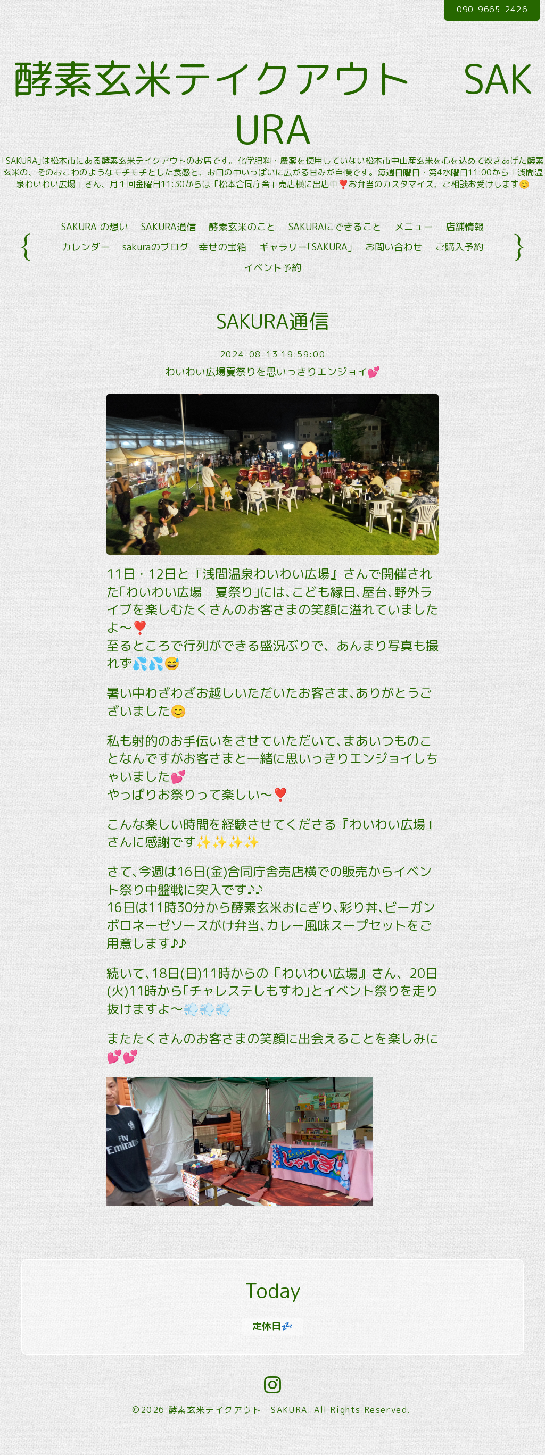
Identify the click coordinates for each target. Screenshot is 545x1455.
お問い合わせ (394, 265)
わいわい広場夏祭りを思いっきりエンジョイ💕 (273, 389)
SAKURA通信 (168, 244)
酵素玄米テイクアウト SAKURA (238, 1428)
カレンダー (86, 265)
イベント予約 (272, 285)
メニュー (413, 244)
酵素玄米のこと (242, 244)
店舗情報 (464, 244)
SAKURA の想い (94, 244)
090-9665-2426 (487, 10)
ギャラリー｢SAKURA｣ (305, 265)
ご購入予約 (459, 265)
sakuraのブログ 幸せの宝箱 (184, 265)
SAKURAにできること (335, 244)
